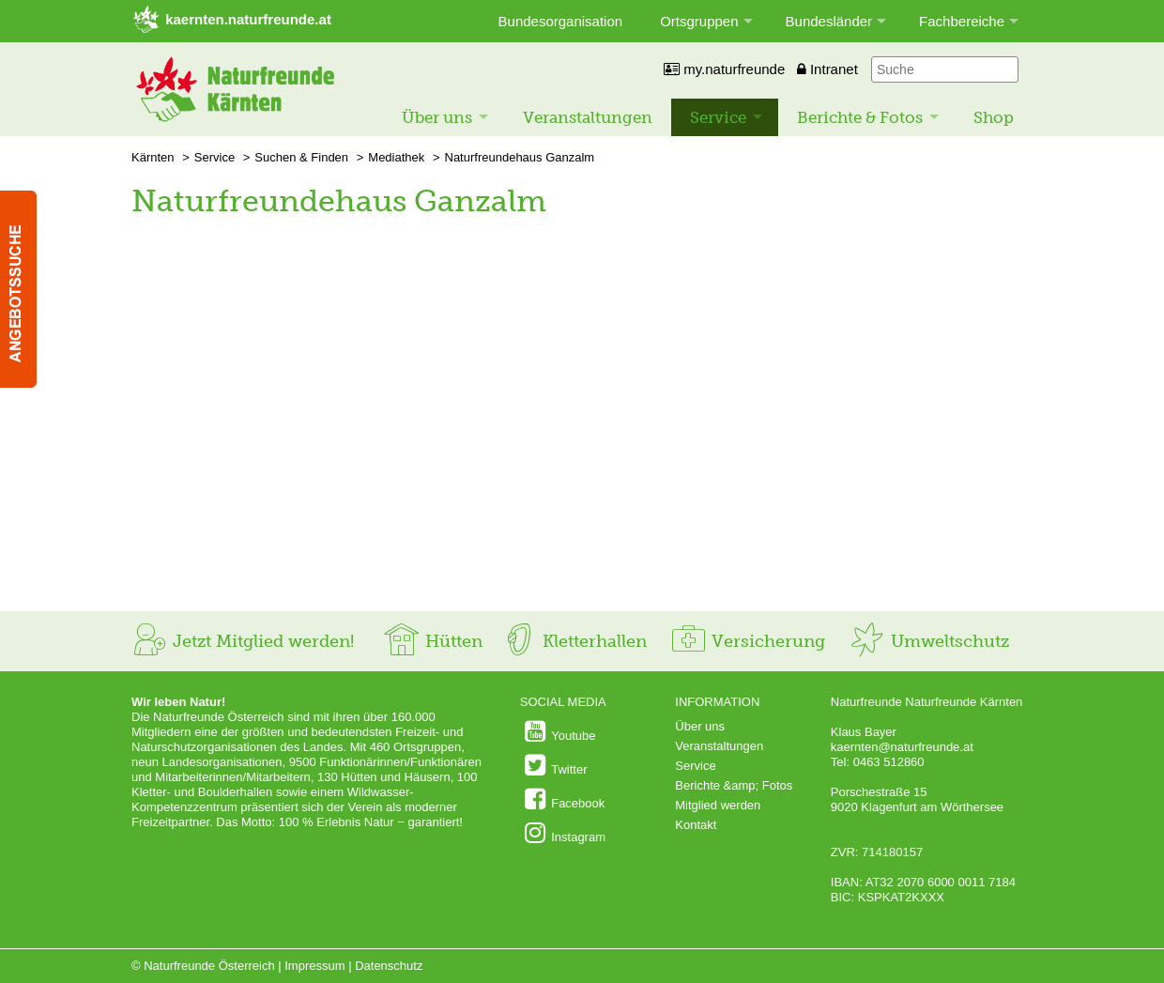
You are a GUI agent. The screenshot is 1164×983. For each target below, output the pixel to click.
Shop (993, 117)
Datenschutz (388, 966)
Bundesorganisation (560, 21)
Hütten (432, 641)
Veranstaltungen (587, 117)
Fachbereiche (961, 21)
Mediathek (396, 157)
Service (718, 117)
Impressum (314, 966)
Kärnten (153, 157)
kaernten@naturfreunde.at (902, 747)
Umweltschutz (929, 641)
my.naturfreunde (724, 69)
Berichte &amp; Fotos (733, 785)
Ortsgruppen (699, 21)
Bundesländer (829, 21)
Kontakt (695, 825)
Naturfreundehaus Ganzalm (520, 157)
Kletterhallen (573, 641)
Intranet (827, 69)
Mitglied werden (717, 805)
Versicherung (747, 641)
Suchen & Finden (301, 157)
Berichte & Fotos (860, 117)
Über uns (437, 117)
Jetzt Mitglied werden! (242, 641)
